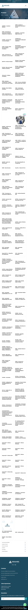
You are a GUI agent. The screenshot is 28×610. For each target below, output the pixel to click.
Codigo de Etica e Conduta (6, 586)
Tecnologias (3, 549)
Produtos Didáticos (5, 551)
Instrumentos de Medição (5, 542)
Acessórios (3, 547)
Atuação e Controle (5, 544)
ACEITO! (25, 608)
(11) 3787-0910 (9, 0)
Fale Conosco (3, 589)
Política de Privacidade (5, 587)
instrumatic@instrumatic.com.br (17, 0)
